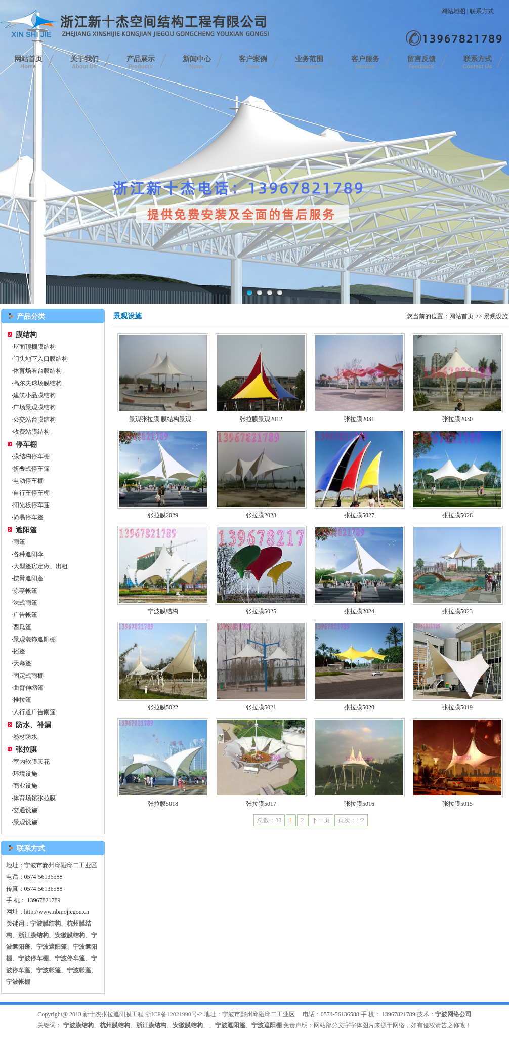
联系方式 (482, 11)
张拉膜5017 (261, 803)
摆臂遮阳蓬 (28, 578)
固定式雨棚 (28, 675)
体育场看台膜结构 (37, 370)
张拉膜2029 (163, 515)
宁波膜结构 (163, 611)
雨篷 (19, 542)
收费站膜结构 (31, 431)
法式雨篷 (25, 602)
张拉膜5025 (261, 611)
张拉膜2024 (359, 611)
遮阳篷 (26, 530)
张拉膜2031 (359, 419)
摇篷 (19, 651)
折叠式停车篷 (31, 468)
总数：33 (269, 820)
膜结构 (26, 335)
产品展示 (140, 62)
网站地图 (453, 11)
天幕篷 (22, 663)
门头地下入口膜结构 (40, 358)
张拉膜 (26, 749)
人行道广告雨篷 (34, 712)
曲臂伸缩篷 (28, 687)
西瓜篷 (22, 627)
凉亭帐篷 (25, 590)
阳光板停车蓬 (31, 505)
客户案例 (253, 62)
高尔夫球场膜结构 (37, 383)
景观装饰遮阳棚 (34, 639)
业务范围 (309, 62)
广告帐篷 (25, 614)
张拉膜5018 (163, 803)
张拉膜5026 (457, 515)
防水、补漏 (33, 725)
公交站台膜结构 (34, 419)
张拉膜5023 (457, 611)
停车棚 (26, 444)
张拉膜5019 (457, 707)
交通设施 (25, 810)
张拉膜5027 (359, 515)
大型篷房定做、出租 (40, 566)
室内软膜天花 (31, 761)
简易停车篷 (28, 517)
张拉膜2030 (457, 419)
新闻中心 (197, 62)
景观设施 (25, 822)
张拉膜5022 (163, 707)
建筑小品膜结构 (34, 395)
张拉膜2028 (261, 515)
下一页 (321, 820)
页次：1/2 (351, 820)
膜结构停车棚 (31, 456)
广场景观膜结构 (34, 407)
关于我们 (84, 62)
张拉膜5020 (359, 707)
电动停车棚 (28, 480)
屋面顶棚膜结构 (34, 346)
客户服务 (365, 62)
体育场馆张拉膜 (34, 798)
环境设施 (25, 773)
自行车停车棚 (31, 492)
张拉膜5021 (261, 707)
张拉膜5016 (359, 803)
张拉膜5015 (457, 803)
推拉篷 (22, 699)
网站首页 (28, 62)
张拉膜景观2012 (261, 419)
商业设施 (25, 785)
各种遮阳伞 (28, 554)
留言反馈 (421, 62)
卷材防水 (25, 736)
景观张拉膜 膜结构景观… (163, 419)
